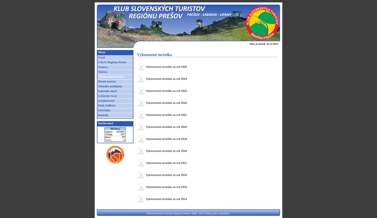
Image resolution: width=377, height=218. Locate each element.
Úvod (101, 57)
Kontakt (103, 115)
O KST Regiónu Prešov (112, 62)
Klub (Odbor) (106, 105)
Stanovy (103, 67)
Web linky (104, 110)
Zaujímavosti (106, 100)
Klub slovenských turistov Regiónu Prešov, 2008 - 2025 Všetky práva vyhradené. (188, 213)
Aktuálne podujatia (110, 86)
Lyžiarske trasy (107, 96)
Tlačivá (102, 72)
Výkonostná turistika (111, 76)
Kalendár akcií (107, 91)
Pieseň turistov (107, 81)
